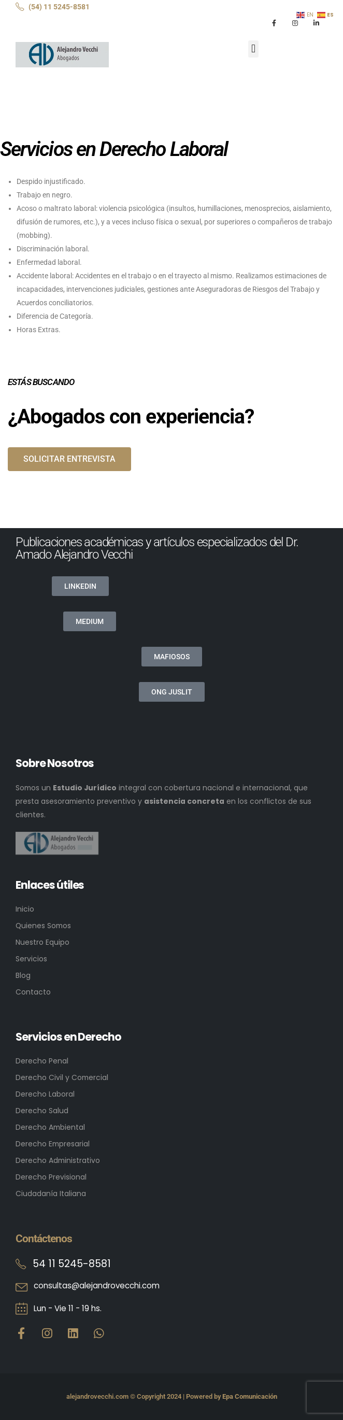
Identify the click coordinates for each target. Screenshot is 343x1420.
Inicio (25, 909)
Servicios (31, 959)
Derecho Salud (42, 1110)
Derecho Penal (42, 1061)
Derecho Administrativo (58, 1160)
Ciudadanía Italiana (51, 1193)
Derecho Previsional (51, 1177)
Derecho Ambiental (50, 1127)
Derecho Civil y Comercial (62, 1077)
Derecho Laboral (45, 1094)
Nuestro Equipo (42, 942)
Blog (23, 975)
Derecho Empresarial (53, 1144)
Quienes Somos (43, 925)
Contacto (33, 992)
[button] (253, 49)
